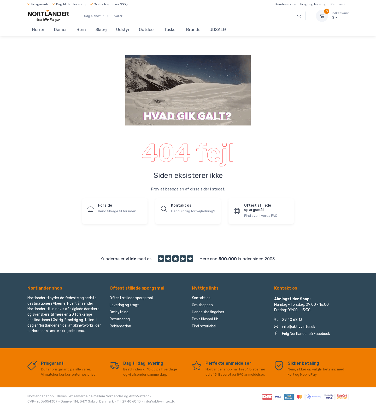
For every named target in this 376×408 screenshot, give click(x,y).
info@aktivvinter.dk (294, 327)
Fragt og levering (313, 4)
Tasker (170, 29)
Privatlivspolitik (205, 319)
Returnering (340, 4)
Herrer (38, 29)
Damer (60, 29)
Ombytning (119, 312)
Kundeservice (285, 4)
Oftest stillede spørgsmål (131, 298)
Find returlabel (204, 326)
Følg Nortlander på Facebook (302, 334)
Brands (193, 29)
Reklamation (120, 326)
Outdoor (147, 29)
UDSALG (217, 29)
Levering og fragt (124, 305)
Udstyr (123, 29)
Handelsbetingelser (208, 312)
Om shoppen (202, 305)
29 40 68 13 (288, 319)
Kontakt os (201, 298)
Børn (81, 29)
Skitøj (101, 29)
